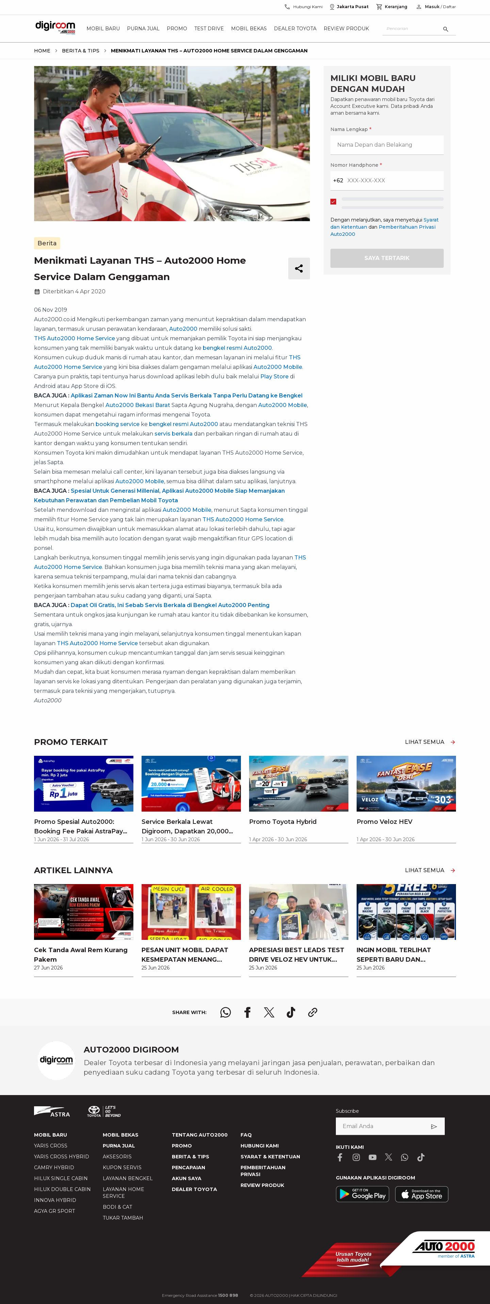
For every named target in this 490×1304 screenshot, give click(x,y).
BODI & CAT (117, 1207)
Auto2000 (183, 329)
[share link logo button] (312, 1012)
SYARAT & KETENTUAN (270, 1157)
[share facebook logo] (247, 1012)
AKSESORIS (117, 1157)
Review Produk (346, 29)
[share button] (299, 268)
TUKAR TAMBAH (123, 1218)
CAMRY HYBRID (54, 1167)
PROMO (182, 1146)
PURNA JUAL (119, 1146)
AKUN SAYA (186, 1178)
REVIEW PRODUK (262, 1185)
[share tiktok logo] (290, 1012)
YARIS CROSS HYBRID (61, 1157)
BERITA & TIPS (190, 1157)
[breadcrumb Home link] (42, 50)
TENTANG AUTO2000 (200, 1135)
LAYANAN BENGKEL (128, 1178)
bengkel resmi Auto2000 (237, 348)
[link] (83, 930)
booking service (118, 424)
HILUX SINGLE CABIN (61, 1178)
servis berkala (173, 433)
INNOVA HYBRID (55, 1200)
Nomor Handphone (356, 165)
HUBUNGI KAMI (260, 1146)
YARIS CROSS (50, 1146)
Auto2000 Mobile (278, 367)
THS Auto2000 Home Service (74, 338)
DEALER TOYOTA (194, 1189)
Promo (177, 29)
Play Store (274, 376)
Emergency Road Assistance (200, 1295)
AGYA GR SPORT (54, 1211)
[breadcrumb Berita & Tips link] (79, 50)
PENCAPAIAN (188, 1167)
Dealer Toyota (295, 29)
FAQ (246, 1135)
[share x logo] (269, 1012)
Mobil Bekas (249, 29)
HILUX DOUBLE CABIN (62, 1189)
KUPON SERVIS (122, 1167)
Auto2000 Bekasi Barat (137, 405)
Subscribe (347, 1111)
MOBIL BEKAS (120, 1135)
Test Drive (209, 29)
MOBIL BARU (50, 1135)
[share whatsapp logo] (225, 1012)
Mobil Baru (103, 29)
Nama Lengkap (350, 129)
